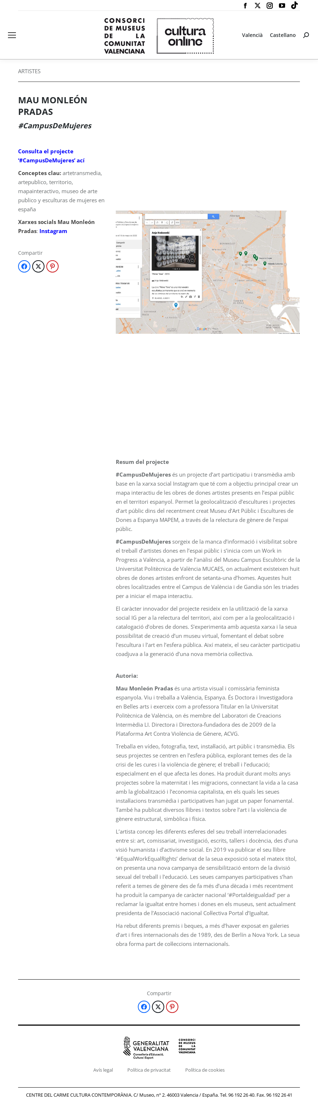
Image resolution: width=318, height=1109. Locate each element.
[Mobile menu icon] (12, 35)
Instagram (53, 230)
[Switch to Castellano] (283, 35)
